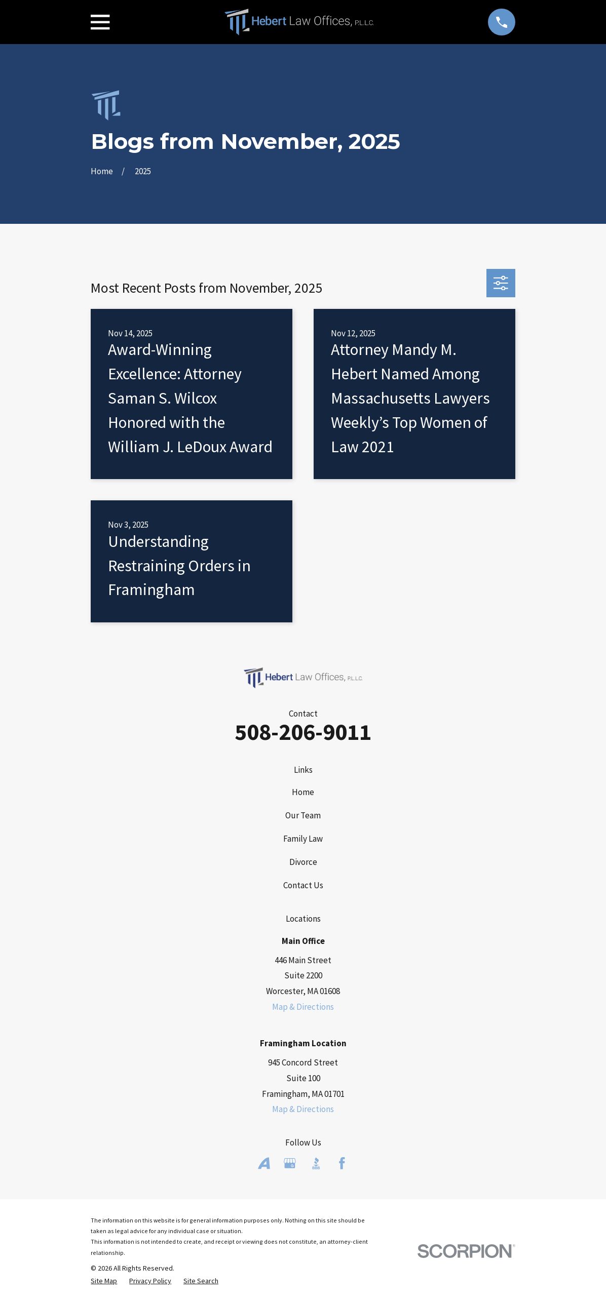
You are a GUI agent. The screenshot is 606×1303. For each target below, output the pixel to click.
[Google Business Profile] (290, 1163)
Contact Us (303, 885)
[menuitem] (104, 1281)
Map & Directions (303, 1006)
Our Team (303, 815)
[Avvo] (264, 1163)
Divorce (303, 861)
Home (303, 792)
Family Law (303, 838)
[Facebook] (342, 1163)
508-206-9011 (303, 731)
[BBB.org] (316, 1163)
